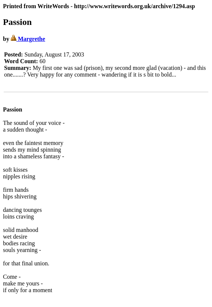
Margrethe (28, 39)
